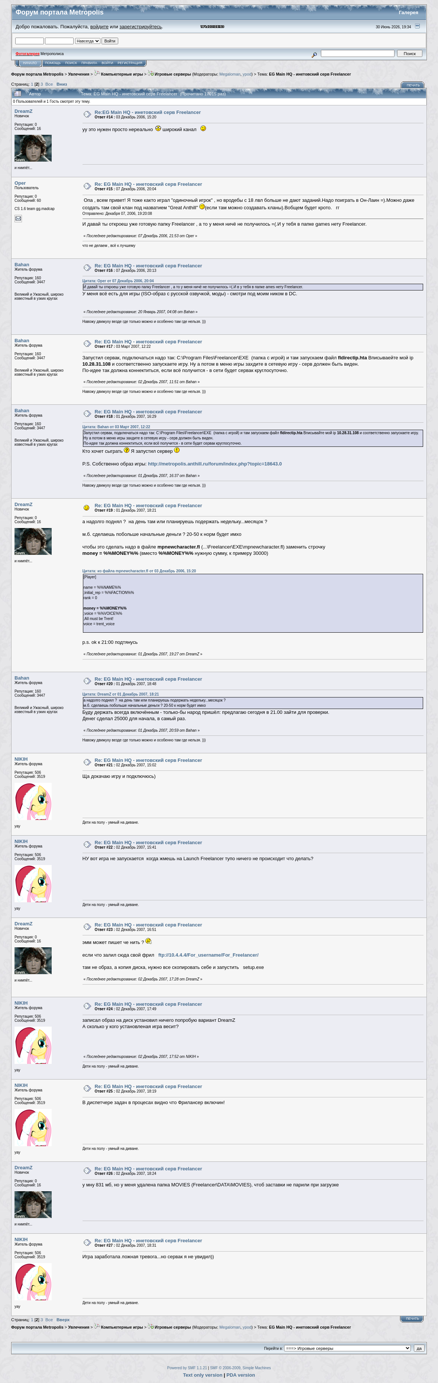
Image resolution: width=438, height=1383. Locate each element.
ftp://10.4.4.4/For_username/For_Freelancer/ (208, 955)
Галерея (409, 12)
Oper (20, 183)
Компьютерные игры (118, 74)
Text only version (202, 1375)
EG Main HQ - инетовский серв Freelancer (310, 74)
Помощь (53, 63)
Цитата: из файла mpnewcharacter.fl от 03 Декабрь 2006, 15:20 (139, 571)
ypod (247, 74)
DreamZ (23, 111)
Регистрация (129, 63)
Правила (89, 63)
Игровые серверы (169, 74)
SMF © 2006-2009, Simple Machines (240, 1368)
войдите (99, 26)
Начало (30, 63)
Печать (413, 85)
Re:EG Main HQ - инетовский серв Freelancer (148, 112)
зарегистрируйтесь (140, 26)
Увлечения (78, 74)
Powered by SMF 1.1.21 (187, 1368)
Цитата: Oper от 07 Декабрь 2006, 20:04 (118, 281)
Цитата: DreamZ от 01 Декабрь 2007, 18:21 (121, 694)
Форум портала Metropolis (37, 74)
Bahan (22, 264)
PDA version (240, 1375)
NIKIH (21, 759)
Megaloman (230, 74)
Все (49, 84)
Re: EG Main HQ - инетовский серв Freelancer (148, 184)
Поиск (71, 63)
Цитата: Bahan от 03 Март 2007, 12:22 (116, 427)
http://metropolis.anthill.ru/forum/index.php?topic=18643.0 (215, 464)
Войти (107, 63)
